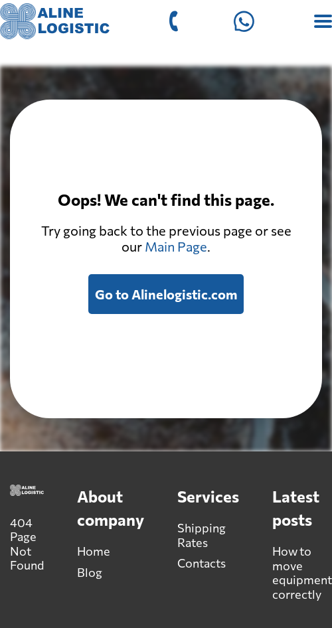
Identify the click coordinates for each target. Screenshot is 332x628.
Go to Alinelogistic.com (166, 294)
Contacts (201, 563)
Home (93, 551)
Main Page (176, 246)
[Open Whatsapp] (244, 21)
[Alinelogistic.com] (55, 21)
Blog (89, 572)
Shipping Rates (201, 535)
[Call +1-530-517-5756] (173, 21)
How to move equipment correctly (302, 572)
